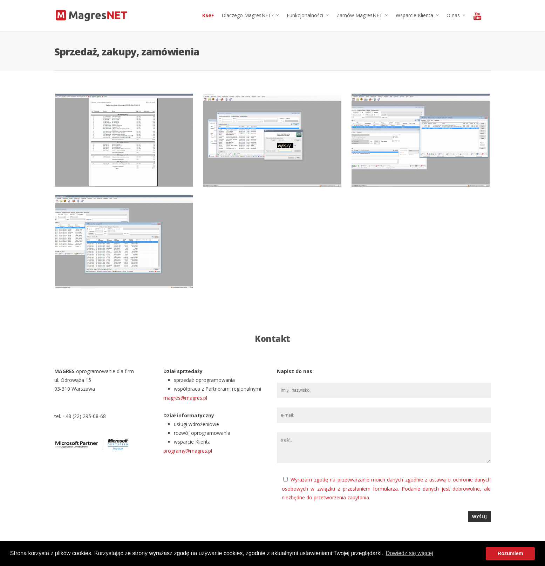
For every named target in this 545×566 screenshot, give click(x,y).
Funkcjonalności (308, 15)
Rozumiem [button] (510, 553)
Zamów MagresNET (362, 15)
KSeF (208, 15)
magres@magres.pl (185, 398)
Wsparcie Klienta (418, 15)
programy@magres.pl (187, 450)
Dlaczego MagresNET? (251, 15)
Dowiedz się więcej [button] (409, 553)
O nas (456, 15)
